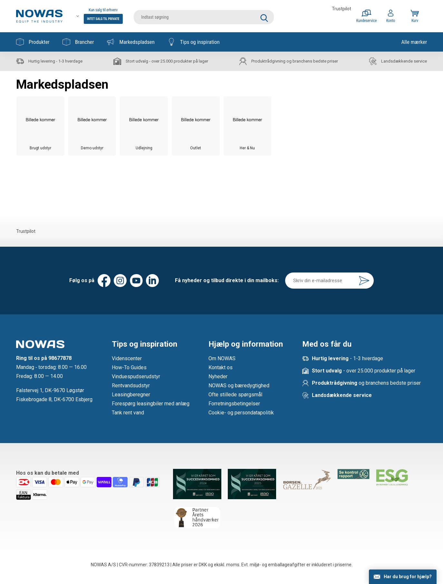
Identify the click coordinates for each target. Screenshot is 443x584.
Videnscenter (127, 358)
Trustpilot (341, 8)
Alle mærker (414, 42)
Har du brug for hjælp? (408, 576)
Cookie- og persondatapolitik (241, 413)
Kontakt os (220, 367)
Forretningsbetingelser (234, 404)
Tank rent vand (128, 413)
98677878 (60, 358)
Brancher (78, 42)
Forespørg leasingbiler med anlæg (150, 404)
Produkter (33, 42)
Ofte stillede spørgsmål (235, 394)
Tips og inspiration (194, 42)
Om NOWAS (222, 358)
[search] (204, 16)
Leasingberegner (131, 394)
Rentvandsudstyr (131, 385)
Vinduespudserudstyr (136, 376)
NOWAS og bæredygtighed (238, 385)
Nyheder (217, 376)
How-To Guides (129, 367)
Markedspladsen (131, 42)
